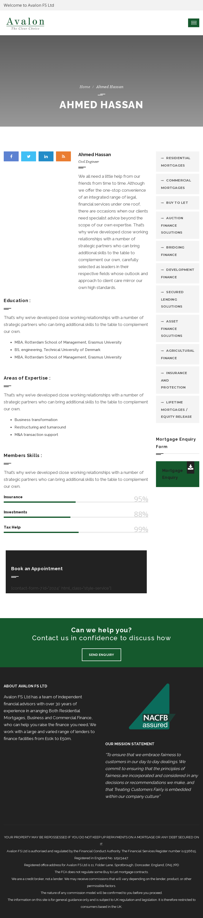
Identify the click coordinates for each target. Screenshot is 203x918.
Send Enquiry (101, 655)
